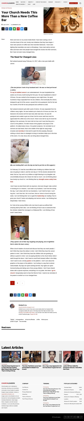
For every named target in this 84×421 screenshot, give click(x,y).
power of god (14, 321)
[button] (80, 3)
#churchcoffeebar (30, 319)
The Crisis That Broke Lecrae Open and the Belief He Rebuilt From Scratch (31, 367)
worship (21, 131)
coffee (38, 319)
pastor (29, 261)
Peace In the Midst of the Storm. (27, 312)
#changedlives (20, 319)
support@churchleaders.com (8, 394)
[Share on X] (3, 28)
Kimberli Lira (17, 24)
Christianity (4, 364)
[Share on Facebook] (6, 28)
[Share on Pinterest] (18, 28)
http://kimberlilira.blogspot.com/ (26, 307)
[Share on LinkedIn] (10, 28)
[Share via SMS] (21, 28)
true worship (22, 321)
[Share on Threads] (25, 28)
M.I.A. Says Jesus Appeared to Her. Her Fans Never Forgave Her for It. (52, 366)
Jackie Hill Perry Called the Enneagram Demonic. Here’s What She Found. (72, 367)
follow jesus (44, 319)
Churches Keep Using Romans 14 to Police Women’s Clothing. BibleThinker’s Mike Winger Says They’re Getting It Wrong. (11, 368)
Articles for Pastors (7, 8)
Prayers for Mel (33, 314)
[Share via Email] (14, 28)
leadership (40, 196)
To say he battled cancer (18, 92)
